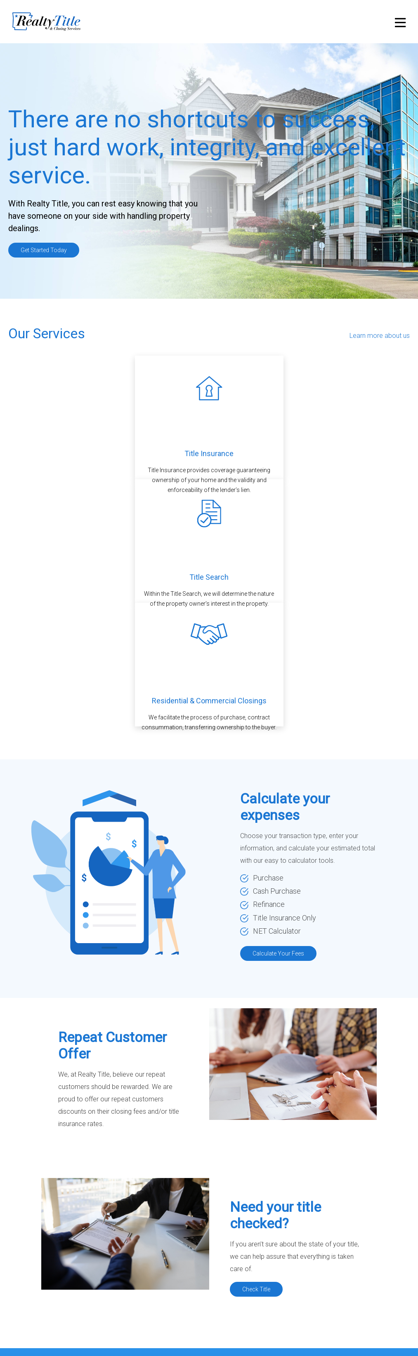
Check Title (256, 1289)
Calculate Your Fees (278, 953)
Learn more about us (380, 336)
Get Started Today (44, 250)
